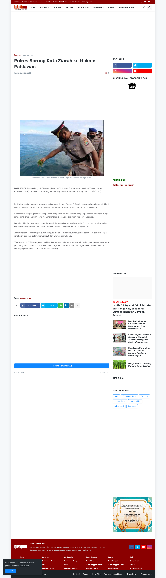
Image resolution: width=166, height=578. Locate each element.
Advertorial (119, 406)
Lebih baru (19, 372)
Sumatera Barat (92, 568)
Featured (132, 406)
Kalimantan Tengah (71, 561)
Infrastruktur (135, 401)
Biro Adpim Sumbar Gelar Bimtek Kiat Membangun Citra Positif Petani (137, 325)
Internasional (119, 401)
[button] (144, 7)
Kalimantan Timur (48, 561)
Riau (43, 565)
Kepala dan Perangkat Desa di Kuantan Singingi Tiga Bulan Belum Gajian (139, 352)
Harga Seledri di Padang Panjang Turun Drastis (139, 364)
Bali (131, 557)
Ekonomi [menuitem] (57, 7)
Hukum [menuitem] (111, 7)
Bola (116, 396)
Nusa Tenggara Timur (94, 565)
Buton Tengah (91, 557)
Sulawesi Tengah (136, 568)
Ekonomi (144, 396)
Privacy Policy (74, 2)
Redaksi (17, 2)
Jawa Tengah (113, 561)
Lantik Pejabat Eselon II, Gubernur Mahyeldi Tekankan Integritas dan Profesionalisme (139, 338)
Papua (66, 565)
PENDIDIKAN (119, 180)
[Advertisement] (83, 32)
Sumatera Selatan (71, 568)
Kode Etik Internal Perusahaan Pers (54, 2)
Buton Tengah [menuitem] (126, 7)
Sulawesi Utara (113, 568)
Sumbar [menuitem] (43, 7)
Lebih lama (103, 372)
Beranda (17, 55)
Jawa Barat (134, 561)
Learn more (24, 565)
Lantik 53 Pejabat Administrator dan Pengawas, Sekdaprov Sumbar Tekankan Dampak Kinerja (132, 310)
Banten (110, 557)
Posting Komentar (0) (62, 366)
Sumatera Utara (129, 396)
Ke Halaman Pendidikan (124, 185)
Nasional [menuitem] (97, 7)
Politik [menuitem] (69, 7)
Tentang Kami (87, 2)
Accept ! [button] (10, 571)
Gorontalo (45, 557)
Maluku (133, 565)
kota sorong (28, 55)
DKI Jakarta (68, 557)
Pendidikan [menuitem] (83, 7)
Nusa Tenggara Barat (116, 565)
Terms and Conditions (113, 574)
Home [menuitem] (33, 7)
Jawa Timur (90, 561)
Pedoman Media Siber (30, 2)
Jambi (22, 557)
